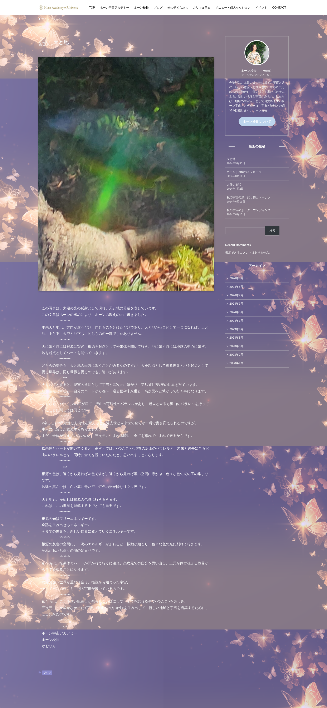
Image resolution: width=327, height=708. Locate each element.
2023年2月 (237, 356)
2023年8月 (237, 339)
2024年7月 (237, 295)
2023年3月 (237, 347)
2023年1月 (237, 365)
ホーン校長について (257, 121)
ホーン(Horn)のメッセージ (257, 174)
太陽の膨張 (257, 187)
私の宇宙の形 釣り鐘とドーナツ (257, 200)
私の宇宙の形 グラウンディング (257, 212)
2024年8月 (237, 287)
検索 (272, 230)
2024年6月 (237, 304)
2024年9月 (237, 278)
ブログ (47, 672)
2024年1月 (237, 321)
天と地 (257, 161)
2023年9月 (237, 330)
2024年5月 (237, 313)
